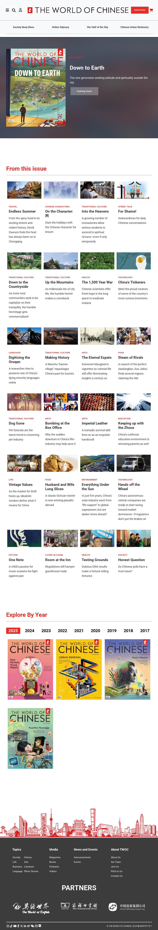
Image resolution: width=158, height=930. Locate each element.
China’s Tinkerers (131, 282)
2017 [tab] (145, 630)
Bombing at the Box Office (57, 425)
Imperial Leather (95, 423)
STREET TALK (125, 207)
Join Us (115, 866)
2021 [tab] (79, 630)
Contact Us (117, 876)
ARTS (84, 353)
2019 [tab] (111, 630)
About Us (116, 857)
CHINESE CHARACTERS (57, 207)
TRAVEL (13, 207)
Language (18, 871)
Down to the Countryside (18, 284)
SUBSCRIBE (140, 10)
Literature (29, 866)
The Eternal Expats (97, 357)
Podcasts (54, 866)
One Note (16, 560)
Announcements (82, 857)
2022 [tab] (62, 630)
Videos (53, 871)
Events (77, 862)
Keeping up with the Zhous (131, 425)
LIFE (11, 480)
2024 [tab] (29, 630)
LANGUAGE (15, 353)
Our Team (116, 862)
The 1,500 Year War (97, 282)
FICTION (13, 555)
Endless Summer (22, 211)
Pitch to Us (116, 871)
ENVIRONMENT (89, 480)
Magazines (54, 857)
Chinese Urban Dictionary (135, 27)
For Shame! (127, 211)
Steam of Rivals (130, 357)
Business (17, 866)
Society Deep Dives (23, 27)
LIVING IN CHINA (54, 555)
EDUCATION (124, 419)
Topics (16, 849)
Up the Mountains (59, 282)
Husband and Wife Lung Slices (59, 487)
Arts (26, 862)
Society (16, 857)
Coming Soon (84, 91)
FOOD (121, 353)
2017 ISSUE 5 (76, 57)
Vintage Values (21, 485)
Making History (57, 357)
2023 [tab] (46, 630)
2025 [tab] (13, 630)
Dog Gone (16, 423)
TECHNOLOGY (125, 277)
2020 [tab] (95, 630)
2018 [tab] (128, 630)
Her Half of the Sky (97, 27)
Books (52, 862)
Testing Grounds (95, 560)
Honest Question (131, 560)
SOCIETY (122, 555)
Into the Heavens (95, 211)
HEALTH (86, 277)
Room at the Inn (58, 560)
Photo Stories (31, 871)
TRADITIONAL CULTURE (94, 207)
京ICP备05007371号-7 (142, 926)
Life (15, 862)
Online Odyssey (60, 27)
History (28, 857)
